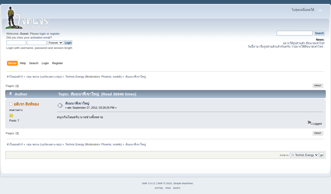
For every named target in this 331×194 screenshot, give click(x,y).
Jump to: (284, 155)
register (54, 33)
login (43, 33)
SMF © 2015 (164, 183)
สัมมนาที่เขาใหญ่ (77, 103)
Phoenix (106, 76)
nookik (117, 76)
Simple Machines (183, 183)
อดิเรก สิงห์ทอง (26, 104)
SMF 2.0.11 (148, 183)
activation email (40, 37)
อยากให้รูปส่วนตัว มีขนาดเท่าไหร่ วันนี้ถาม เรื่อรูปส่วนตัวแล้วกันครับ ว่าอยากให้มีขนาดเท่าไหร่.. (286, 45)
